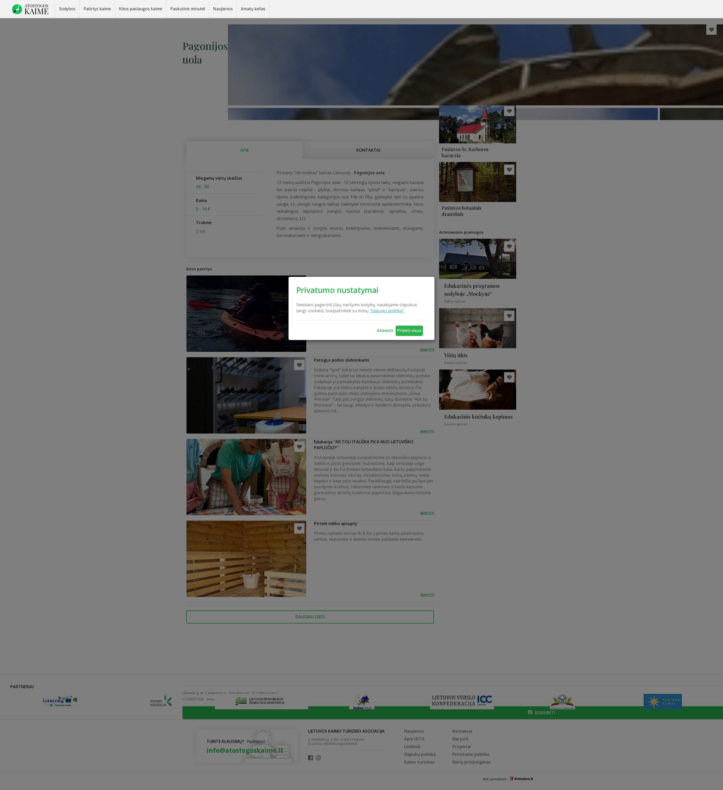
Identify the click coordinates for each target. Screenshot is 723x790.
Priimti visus (409, 330)
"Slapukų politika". (387, 311)
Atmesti (385, 330)
